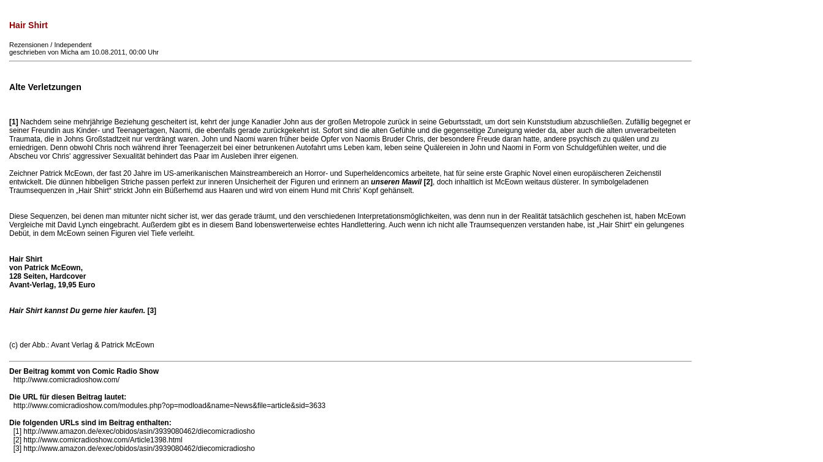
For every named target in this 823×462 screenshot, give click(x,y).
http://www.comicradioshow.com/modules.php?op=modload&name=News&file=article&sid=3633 (169, 405)
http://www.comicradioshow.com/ (66, 380)
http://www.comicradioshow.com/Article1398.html (102, 440)
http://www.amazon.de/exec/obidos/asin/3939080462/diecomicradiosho (139, 431)
